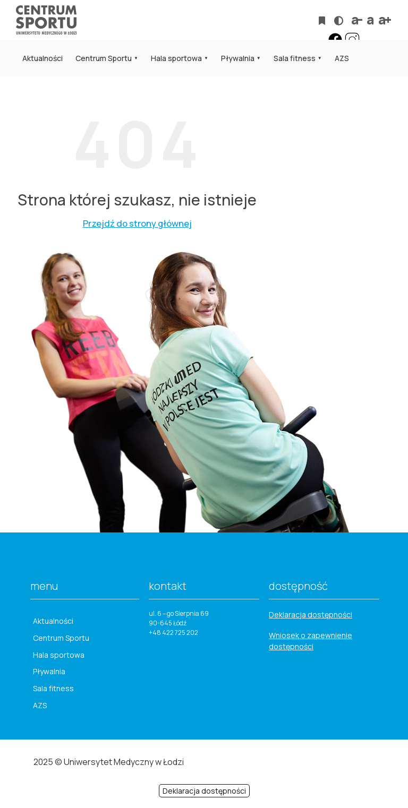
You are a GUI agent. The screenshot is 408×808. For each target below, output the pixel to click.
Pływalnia (237, 58)
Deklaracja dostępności (310, 614)
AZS (342, 58)
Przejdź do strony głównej (137, 223)
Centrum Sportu (103, 58)
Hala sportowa (176, 58)
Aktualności (42, 58)
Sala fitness (295, 58)
